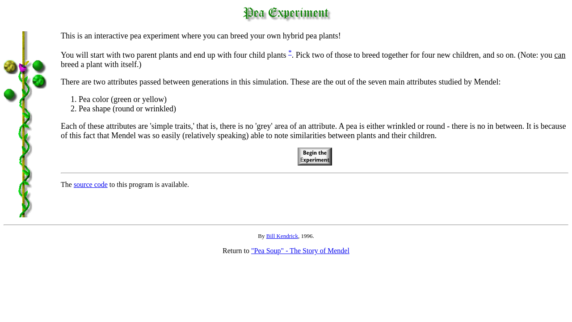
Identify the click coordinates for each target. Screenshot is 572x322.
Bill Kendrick (282, 236)
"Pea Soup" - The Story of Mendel (300, 250)
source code (91, 184)
